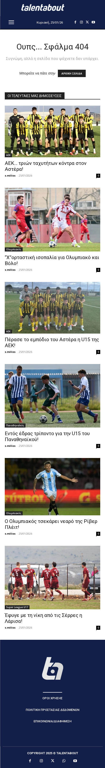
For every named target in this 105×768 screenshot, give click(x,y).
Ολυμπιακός (13, 249)
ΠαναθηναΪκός (15, 425)
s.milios (10, 175)
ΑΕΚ (8, 155)
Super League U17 (17, 607)
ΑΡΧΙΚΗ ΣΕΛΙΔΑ (71, 73)
